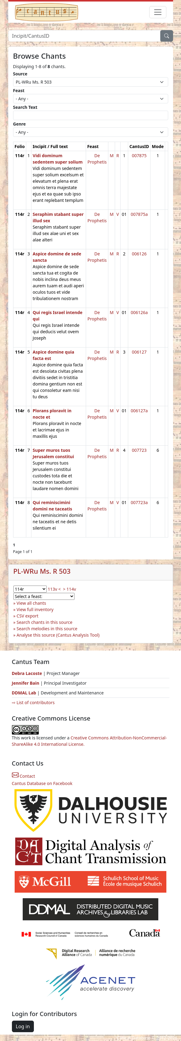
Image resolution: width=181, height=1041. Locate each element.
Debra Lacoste (27, 673)
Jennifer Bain (26, 683)
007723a (139, 502)
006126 (139, 254)
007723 (139, 450)
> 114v (69, 589)
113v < (54, 589)
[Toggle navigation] (157, 12)
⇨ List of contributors (33, 702)
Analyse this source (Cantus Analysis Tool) (58, 635)
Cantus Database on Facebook (42, 783)
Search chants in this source (44, 622)
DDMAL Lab (24, 693)
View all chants (31, 603)
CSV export (27, 616)
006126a (139, 312)
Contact (23, 776)
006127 (139, 352)
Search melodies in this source (46, 628)
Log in (23, 1026)
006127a (139, 410)
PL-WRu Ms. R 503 (42, 571)
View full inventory (34, 609)
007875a (139, 214)
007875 (139, 155)
